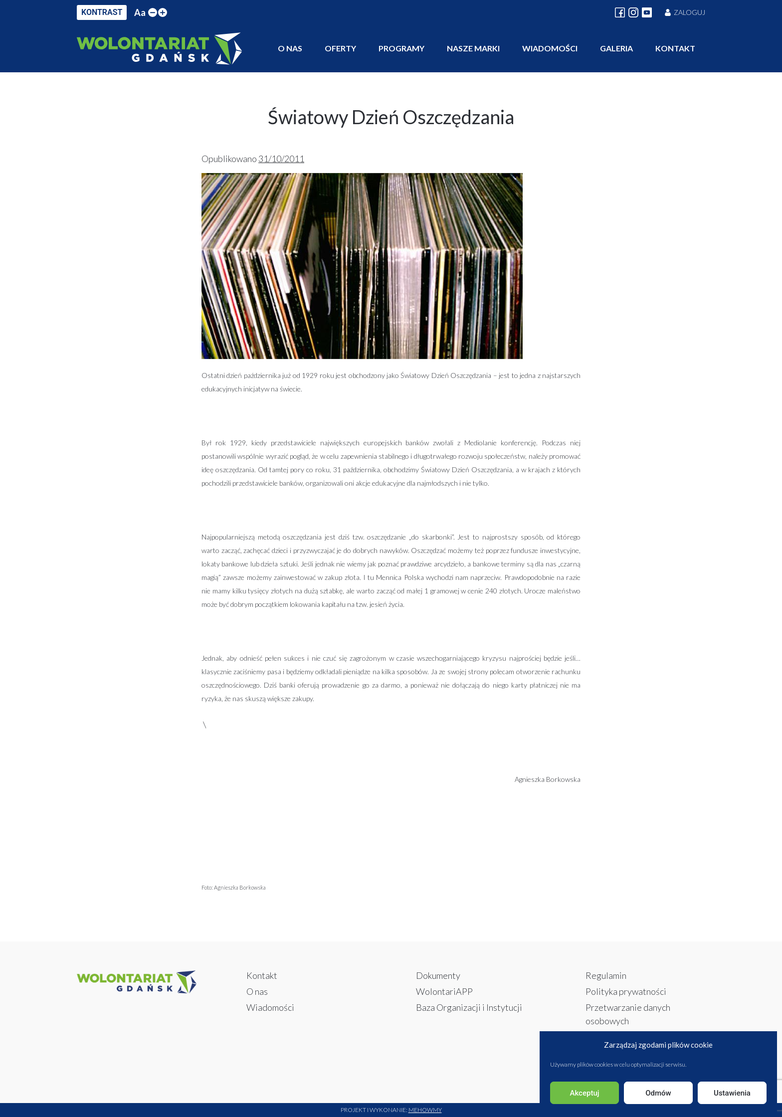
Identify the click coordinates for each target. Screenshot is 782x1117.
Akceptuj (584, 1093)
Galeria (616, 48)
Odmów (658, 1093)
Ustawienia (732, 1093)
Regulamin (606, 975)
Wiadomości (550, 48)
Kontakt (675, 48)
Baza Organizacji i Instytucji (469, 1007)
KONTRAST (101, 12)
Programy (401, 48)
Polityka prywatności (626, 991)
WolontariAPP (444, 991)
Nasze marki (473, 48)
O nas (290, 48)
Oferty (340, 48)
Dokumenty (438, 975)
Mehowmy (425, 1110)
